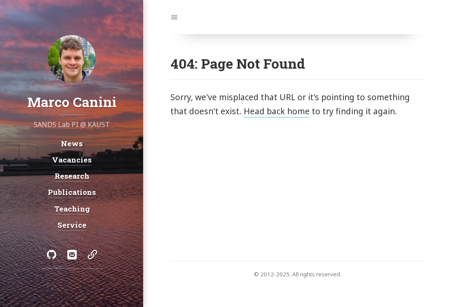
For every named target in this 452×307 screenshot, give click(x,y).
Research (71, 176)
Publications (72, 192)
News (72, 143)
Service (71, 224)
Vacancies (72, 159)
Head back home (277, 111)
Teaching (71, 208)
